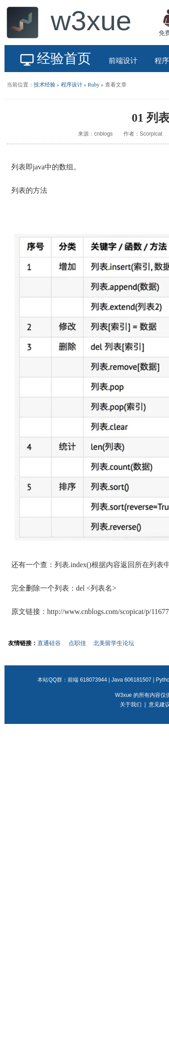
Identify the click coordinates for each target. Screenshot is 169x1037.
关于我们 (131, 704)
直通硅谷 (49, 643)
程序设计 (71, 85)
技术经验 (44, 85)
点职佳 (77, 643)
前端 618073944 (87, 680)
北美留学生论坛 (113, 643)
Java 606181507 (131, 680)
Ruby (94, 85)
